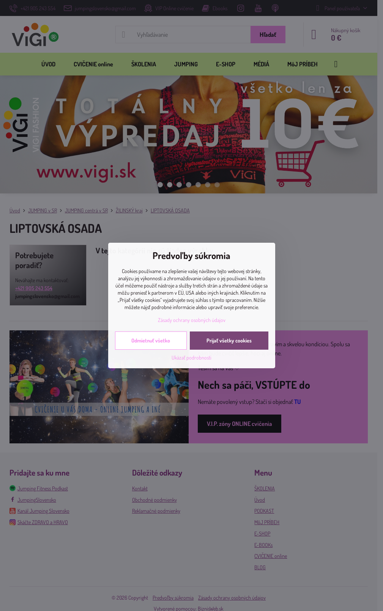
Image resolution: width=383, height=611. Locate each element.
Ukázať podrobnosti (191, 357)
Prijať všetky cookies (229, 340)
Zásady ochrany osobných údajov (191, 320)
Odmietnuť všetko (150, 340)
